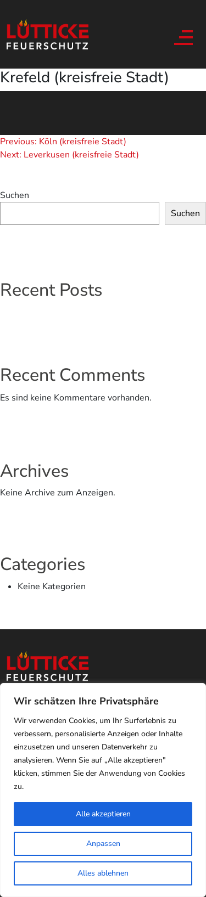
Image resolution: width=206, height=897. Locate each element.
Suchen (14, 195)
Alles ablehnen (103, 873)
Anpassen (103, 843)
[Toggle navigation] (181, 34)
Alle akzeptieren (103, 814)
